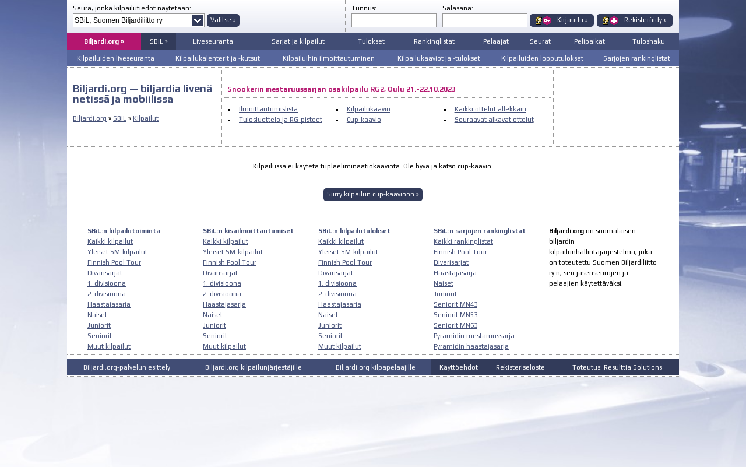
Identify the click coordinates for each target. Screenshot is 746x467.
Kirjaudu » (572, 19)
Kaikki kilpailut (110, 241)
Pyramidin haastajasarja (471, 346)
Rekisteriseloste (520, 367)
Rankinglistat (434, 41)
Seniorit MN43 (455, 304)
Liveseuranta (213, 41)
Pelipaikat (589, 41)
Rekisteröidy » (645, 19)
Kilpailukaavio (368, 109)
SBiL (119, 118)
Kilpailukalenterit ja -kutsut (217, 58)
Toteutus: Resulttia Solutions (617, 367)
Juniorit (99, 325)
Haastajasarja (109, 304)
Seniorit (99, 335)
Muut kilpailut (109, 346)
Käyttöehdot (458, 367)
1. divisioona (106, 283)
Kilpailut (146, 118)
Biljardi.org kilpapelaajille (376, 367)
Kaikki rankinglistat (463, 241)
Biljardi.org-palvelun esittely (126, 367)
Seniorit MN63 (455, 325)
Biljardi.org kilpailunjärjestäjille (253, 367)
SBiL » (159, 41)
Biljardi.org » (104, 41)
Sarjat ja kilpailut (298, 41)
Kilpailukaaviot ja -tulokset (438, 58)
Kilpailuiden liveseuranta (115, 58)
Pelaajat (496, 41)
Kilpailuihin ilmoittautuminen (329, 58)
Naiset (97, 314)
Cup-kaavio (364, 119)
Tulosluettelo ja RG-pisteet (280, 119)
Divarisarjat (104, 272)
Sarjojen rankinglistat (636, 58)
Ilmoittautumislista (268, 109)
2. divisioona (106, 293)
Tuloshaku (648, 41)
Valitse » (223, 19)
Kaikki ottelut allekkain (490, 109)
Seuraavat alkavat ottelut (494, 119)
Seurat (540, 41)
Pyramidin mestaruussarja (474, 335)
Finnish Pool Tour (114, 262)
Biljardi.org (90, 118)
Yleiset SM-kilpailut (117, 251)
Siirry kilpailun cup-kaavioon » (373, 194)
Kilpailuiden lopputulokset (542, 58)
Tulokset (371, 41)
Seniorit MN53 (455, 314)
